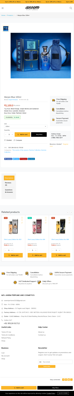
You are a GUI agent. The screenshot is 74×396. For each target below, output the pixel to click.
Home (3, 15)
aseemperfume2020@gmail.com (14, 300)
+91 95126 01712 (12, 323)
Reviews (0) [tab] (8, 184)
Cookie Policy (51, 393)
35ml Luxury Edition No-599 (60, 239)
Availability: (9, 117)
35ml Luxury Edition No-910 (12, 239)
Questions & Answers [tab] (9, 191)
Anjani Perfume (13, 99)
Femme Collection (34, 150)
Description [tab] (9, 178)
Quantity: (7, 130)
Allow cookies (63, 393)
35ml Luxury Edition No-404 (36, 239)
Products (10, 15)
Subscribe (46, 366)
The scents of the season (20, 150)
